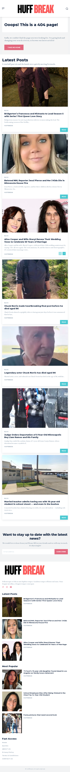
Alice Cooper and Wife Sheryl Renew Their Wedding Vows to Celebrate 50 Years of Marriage (32, 240)
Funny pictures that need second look (40, 715)
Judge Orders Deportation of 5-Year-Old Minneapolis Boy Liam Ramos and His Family (32, 436)
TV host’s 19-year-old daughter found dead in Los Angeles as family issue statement (45, 672)
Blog (6, 110)
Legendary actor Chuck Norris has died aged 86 (30, 373)
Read (64, 130)
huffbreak (8, 125)
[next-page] (64, 253)
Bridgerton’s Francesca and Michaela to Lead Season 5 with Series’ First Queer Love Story (43, 600)
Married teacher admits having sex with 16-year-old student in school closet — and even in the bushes (32, 502)
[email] (28, 551)
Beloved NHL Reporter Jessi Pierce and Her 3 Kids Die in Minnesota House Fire (45, 622)
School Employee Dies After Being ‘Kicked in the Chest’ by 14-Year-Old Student (44, 694)
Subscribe (61, 552)
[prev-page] (60, 253)
